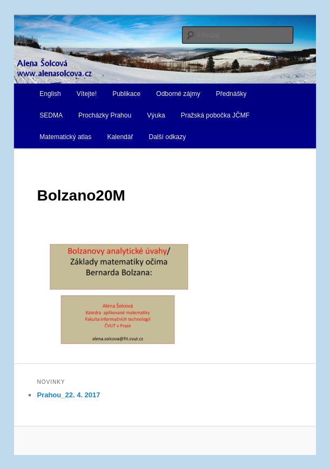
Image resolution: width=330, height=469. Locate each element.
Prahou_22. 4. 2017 (68, 395)
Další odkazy (167, 137)
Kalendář (120, 137)
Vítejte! (87, 94)
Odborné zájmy (178, 94)
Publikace (126, 94)
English (49, 94)
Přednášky (231, 94)
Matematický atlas (65, 137)
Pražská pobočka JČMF (215, 115)
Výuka (156, 115)
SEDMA (51, 115)
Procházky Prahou (104, 115)
